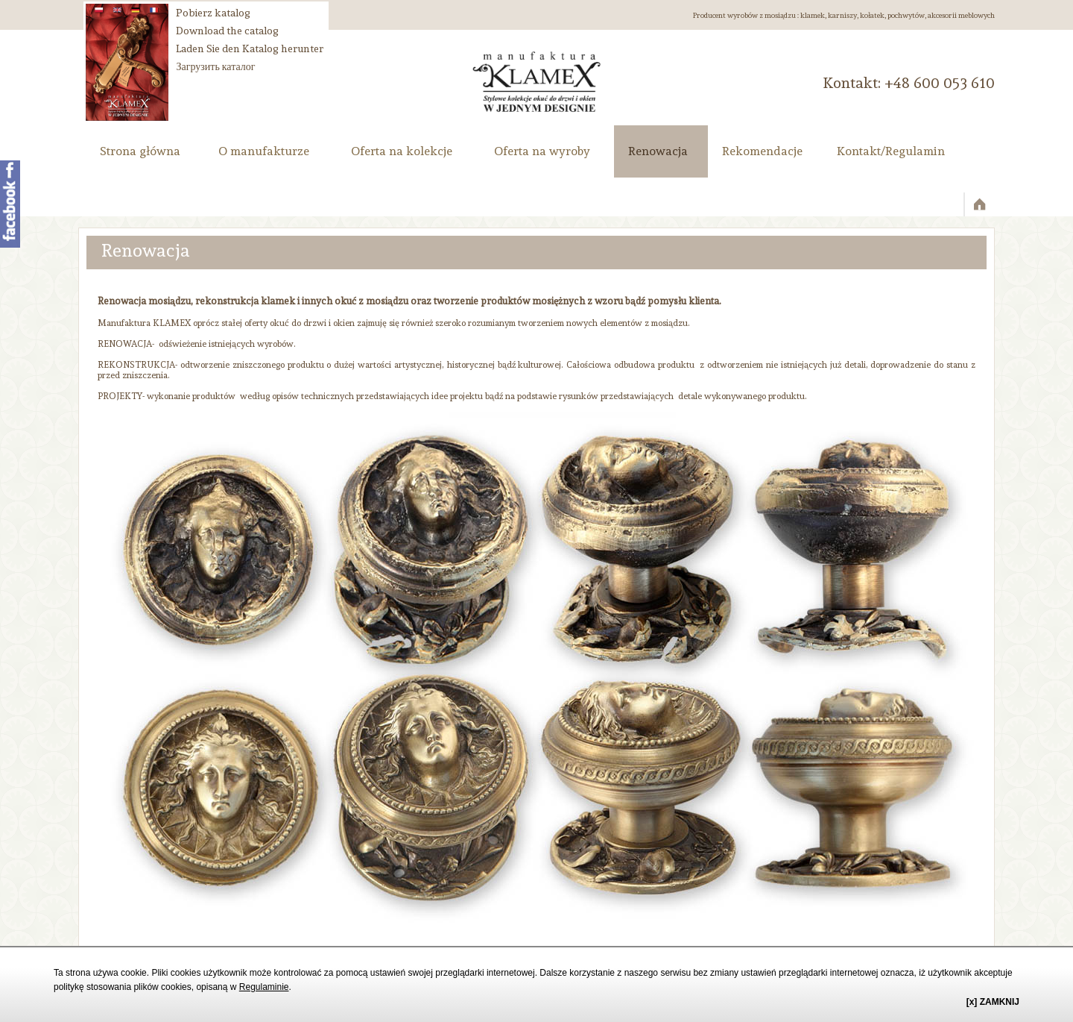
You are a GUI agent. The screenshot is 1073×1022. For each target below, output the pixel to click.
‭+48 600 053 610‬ (939, 83)
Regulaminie (264, 987)
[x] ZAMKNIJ (992, 1002)
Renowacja (658, 151)
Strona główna (140, 151)
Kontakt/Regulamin (891, 151)
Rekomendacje (762, 151)
